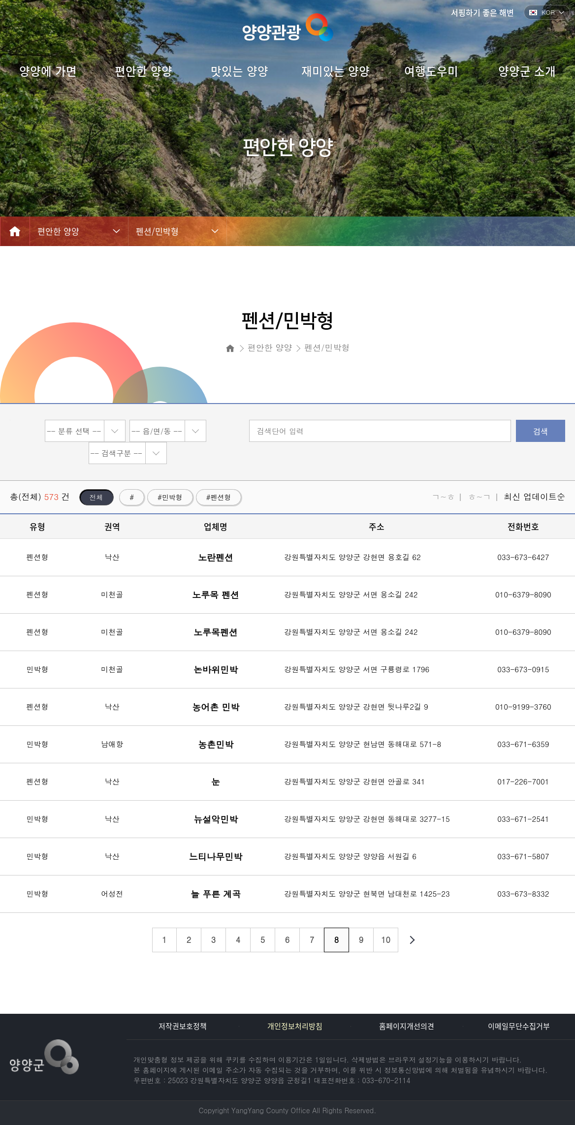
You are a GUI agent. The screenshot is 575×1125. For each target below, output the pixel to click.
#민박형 (170, 497)
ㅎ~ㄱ (479, 496)
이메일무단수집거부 (519, 1026)
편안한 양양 (58, 231)
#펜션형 (218, 497)
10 (385, 939)
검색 (540, 431)
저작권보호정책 (183, 1026)
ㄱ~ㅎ (443, 496)
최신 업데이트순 (534, 496)
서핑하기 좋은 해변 (482, 12)
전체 (96, 497)
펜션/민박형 (157, 231)
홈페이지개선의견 (406, 1026)
